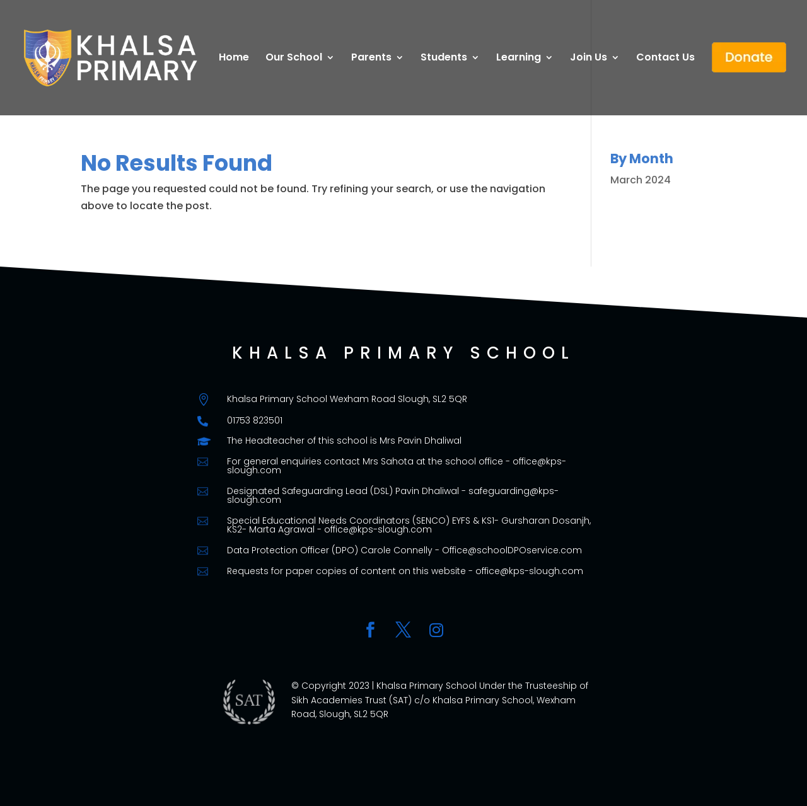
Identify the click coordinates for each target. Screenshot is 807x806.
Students (444, 58)
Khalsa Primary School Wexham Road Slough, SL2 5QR (347, 399)
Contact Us (665, 58)
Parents (371, 58)
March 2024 (640, 180)
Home (234, 58)
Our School (293, 58)
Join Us (588, 58)
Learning (518, 58)
